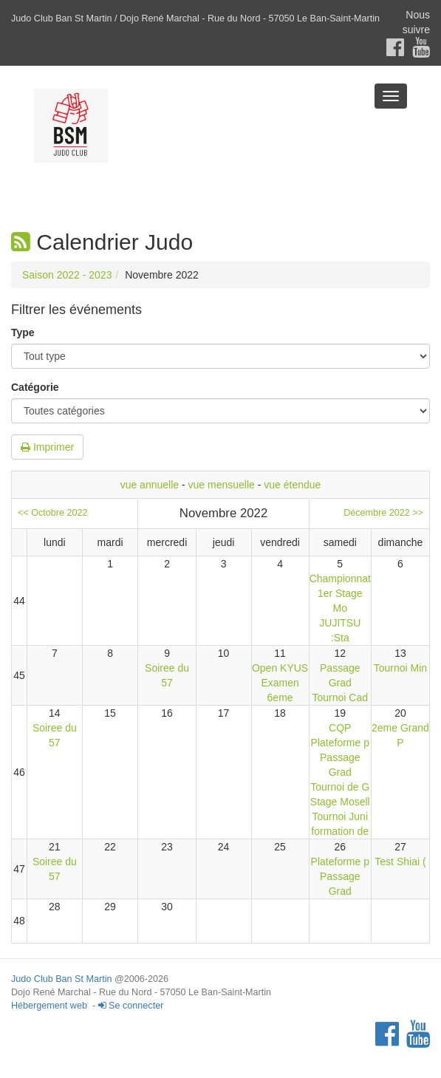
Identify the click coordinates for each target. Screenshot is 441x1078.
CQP (340, 728)
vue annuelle (149, 485)
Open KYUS (280, 668)
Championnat (340, 578)
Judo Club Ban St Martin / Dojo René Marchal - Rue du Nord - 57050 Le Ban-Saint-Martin (195, 18)
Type (23, 332)
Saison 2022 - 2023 (67, 275)
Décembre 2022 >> (383, 513)
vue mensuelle (221, 485)
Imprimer (47, 447)
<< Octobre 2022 (53, 513)
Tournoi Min (400, 668)
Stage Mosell (340, 802)
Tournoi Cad (340, 697)
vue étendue (292, 485)
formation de (340, 831)
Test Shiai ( (400, 861)
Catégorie (35, 387)
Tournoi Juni (340, 816)
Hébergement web (49, 1005)
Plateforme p (340, 742)
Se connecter (131, 1005)
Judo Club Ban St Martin (61, 979)
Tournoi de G (339, 787)
